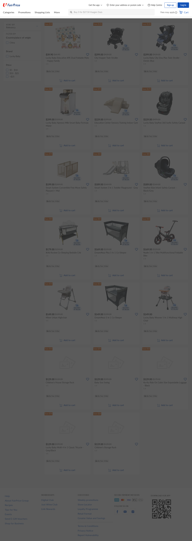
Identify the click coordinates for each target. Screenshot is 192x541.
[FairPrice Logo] (11, 5)
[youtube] (125, 513)
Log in (183, 5)
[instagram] (133, 513)
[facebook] (117, 513)
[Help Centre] (155, 5)
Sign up (170, 5)
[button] (176, 12)
